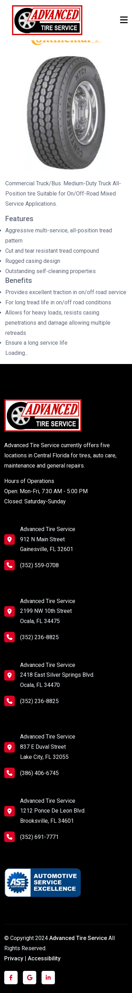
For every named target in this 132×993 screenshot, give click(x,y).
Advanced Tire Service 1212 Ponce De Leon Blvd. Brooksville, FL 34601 (53, 811)
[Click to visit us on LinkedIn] (48, 977)
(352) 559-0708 (31, 565)
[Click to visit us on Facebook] (11, 977)
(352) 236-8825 (31, 637)
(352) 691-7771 (31, 837)
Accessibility (44, 958)
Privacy (13, 958)
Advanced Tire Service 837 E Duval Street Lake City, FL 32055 (47, 746)
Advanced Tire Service (78, 938)
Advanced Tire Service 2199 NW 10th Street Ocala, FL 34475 (47, 611)
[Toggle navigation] (124, 20)
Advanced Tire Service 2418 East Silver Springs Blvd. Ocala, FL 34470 (57, 675)
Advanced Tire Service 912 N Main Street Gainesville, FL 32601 (47, 539)
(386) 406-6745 (31, 773)
